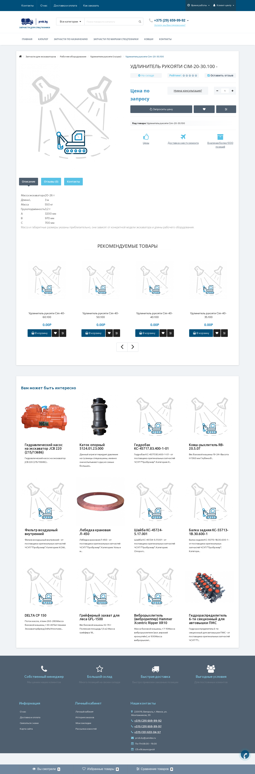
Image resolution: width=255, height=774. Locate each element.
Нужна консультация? (188, 90)
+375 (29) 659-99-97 (146, 737)
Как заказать (73, 5)
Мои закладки (83, 734)
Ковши (148, 39)
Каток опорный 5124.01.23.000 (92, 446)
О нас (25, 5)
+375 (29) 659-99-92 (146, 732)
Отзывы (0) (51, 181)
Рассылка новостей (86, 740)
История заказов (85, 728)
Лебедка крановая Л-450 (95, 535)
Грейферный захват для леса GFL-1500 (100, 625)
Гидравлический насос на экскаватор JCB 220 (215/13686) (44, 448)
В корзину (39, 333)
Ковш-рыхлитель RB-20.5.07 (206, 446)
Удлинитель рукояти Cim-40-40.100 (154, 315)
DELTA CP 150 (35, 623)
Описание (28, 181)
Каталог (43, 39)
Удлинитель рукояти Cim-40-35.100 (208, 315)
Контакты (94, 5)
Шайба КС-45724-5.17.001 (148, 535)
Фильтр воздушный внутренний (41, 535)
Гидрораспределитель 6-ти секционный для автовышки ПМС (208, 626)
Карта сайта (26, 740)
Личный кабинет (84, 723)
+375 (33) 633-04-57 (146, 743)
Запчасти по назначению (71, 39)
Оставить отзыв (221, 75)
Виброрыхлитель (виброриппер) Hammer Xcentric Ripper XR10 (153, 626)
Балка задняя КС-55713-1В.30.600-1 (208, 535)
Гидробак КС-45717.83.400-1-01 (151, 446)
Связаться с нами (29, 734)
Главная (27, 39)
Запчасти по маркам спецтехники (116, 39)
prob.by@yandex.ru (143, 749)
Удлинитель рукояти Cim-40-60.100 (47, 315)
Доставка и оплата (47, 5)
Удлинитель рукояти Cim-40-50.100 (100, 315)
